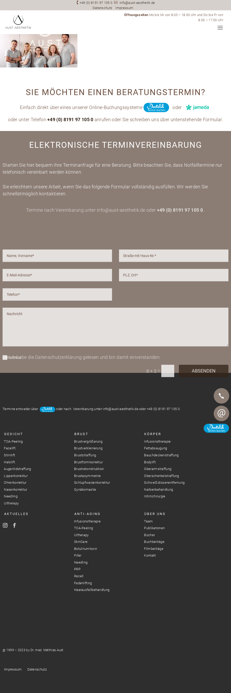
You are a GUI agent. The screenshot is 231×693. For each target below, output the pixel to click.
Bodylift (149, 462)
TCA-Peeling (13, 441)
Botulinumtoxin (85, 549)
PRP (77, 569)
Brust (81, 434)
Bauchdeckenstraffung (161, 455)
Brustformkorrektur (88, 462)
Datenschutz (102, 8)
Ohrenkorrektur (15, 482)
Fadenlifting (83, 583)
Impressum (124, 8)
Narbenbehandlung (158, 489)
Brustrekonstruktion (89, 469)
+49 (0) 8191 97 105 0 (95, 3)
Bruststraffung (85, 455)
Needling (10, 496)
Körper (152, 434)
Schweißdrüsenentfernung (164, 482)
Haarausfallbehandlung (91, 590)
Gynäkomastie (85, 489)
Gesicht (13, 434)
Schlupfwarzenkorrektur (92, 482)
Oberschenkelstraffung (161, 476)
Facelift (9, 448)
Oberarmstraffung (157, 469)
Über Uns (155, 514)
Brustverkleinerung (88, 448)
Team (148, 521)
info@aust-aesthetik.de (137, 3)
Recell (79, 576)
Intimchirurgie (154, 496)
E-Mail (221, 413)
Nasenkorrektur (15, 489)
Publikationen (154, 528)
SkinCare (80, 542)
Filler (78, 555)
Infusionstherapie (157, 441)
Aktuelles (16, 514)
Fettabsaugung (155, 448)
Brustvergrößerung (88, 441)
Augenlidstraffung (17, 469)
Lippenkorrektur (16, 476)
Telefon (221, 396)
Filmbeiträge (153, 549)
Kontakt (150, 555)
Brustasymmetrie (87, 476)
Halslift (9, 462)
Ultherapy (11, 503)
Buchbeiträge (154, 542)
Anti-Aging (87, 514)
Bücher (149, 535)
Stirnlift (9, 455)
